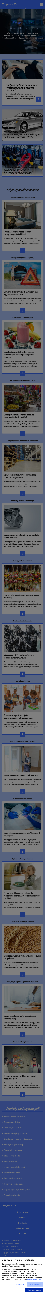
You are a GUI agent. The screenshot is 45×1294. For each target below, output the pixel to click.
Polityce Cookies (34, 1279)
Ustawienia (20, 1284)
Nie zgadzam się (35, 1284)
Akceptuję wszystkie (34, 1290)
